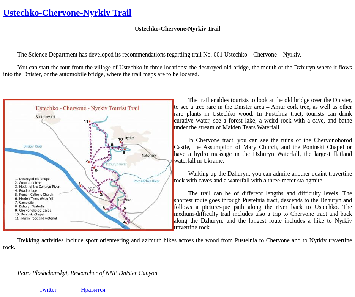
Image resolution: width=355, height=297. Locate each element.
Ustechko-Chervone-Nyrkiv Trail (67, 12)
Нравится (93, 289)
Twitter (48, 289)
